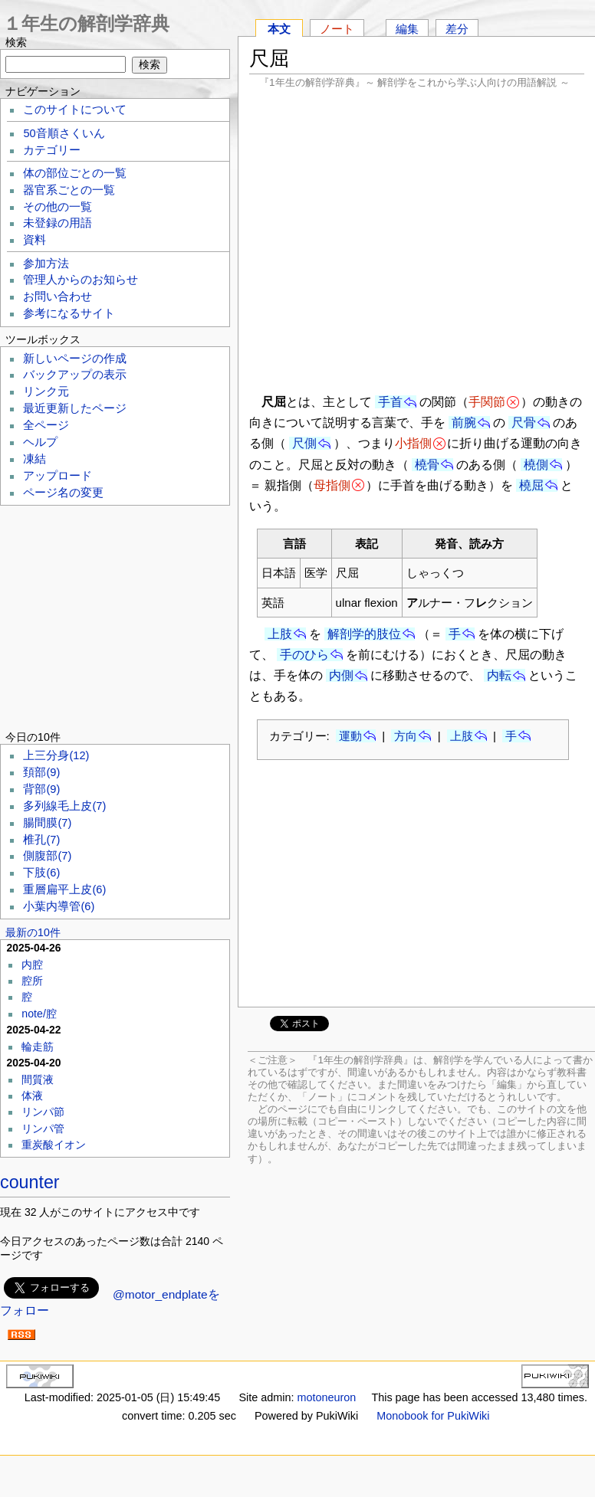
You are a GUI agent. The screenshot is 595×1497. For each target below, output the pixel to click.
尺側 (304, 443)
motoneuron (326, 1397)
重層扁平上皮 (64, 889)
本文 (279, 28)
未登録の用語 (57, 223)
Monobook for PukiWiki (432, 1416)
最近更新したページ (75, 408)
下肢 (41, 872)
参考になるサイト (69, 313)
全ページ (46, 425)
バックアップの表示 (75, 375)
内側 (341, 675)
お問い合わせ (57, 296)
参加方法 (46, 263)
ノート (337, 28)
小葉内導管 (58, 906)
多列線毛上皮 (64, 806)
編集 (407, 28)
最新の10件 (33, 932)
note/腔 (39, 1013)
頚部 (41, 772)
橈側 (536, 464)
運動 (350, 735)
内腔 (32, 964)
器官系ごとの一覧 (69, 190)
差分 (456, 28)
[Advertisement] (416, 239)
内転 (499, 675)
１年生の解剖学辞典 (86, 23)
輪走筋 (37, 1046)
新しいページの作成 (75, 358)
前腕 (464, 422)
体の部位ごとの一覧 (75, 173)
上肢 (280, 633)
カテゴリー (52, 150)
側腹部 (47, 856)
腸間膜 (47, 823)
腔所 (32, 981)
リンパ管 (42, 1128)
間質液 (37, 1079)
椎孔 (41, 840)
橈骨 (427, 464)
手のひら (304, 654)
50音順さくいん (63, 133)
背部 (41, 789)
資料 (34, 240)
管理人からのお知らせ (80, 280)
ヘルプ (40, 442)
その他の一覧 (57, 207)
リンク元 (46, 391)
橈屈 (531, 485)
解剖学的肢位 (364, 633)
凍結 (34, 459)
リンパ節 (42, 1112)
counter (30, 1182)
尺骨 (523, 422)
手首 (390, 401)
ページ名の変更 (63, 492)
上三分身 (56, 755)
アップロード (57, 476)
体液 (32, 1095)
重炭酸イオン (53, 1144)
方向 (405, 735)
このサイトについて (75, 109)
